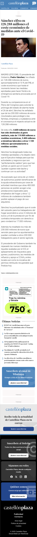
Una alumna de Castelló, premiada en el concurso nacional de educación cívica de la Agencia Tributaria (17, 352)
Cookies (18, 526)
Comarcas (24, 8)
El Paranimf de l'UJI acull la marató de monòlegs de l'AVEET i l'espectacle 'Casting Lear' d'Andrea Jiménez (17, 344)
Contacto (18, 517)
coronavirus (11, 273)
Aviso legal (18, 521)
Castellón (5, 8)
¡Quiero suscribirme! (18, 383)
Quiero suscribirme (18, 429)
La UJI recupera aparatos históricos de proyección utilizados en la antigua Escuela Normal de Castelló (17, 335)
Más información (18, 496)
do (17, 273)
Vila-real (14, 8)
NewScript (24, 534)
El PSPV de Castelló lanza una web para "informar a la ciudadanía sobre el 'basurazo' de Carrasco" (18, 327)
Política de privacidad (18, 523)
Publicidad (18, 514)
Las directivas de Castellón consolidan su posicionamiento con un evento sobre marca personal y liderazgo (17, 360)
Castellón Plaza (7, 64)
